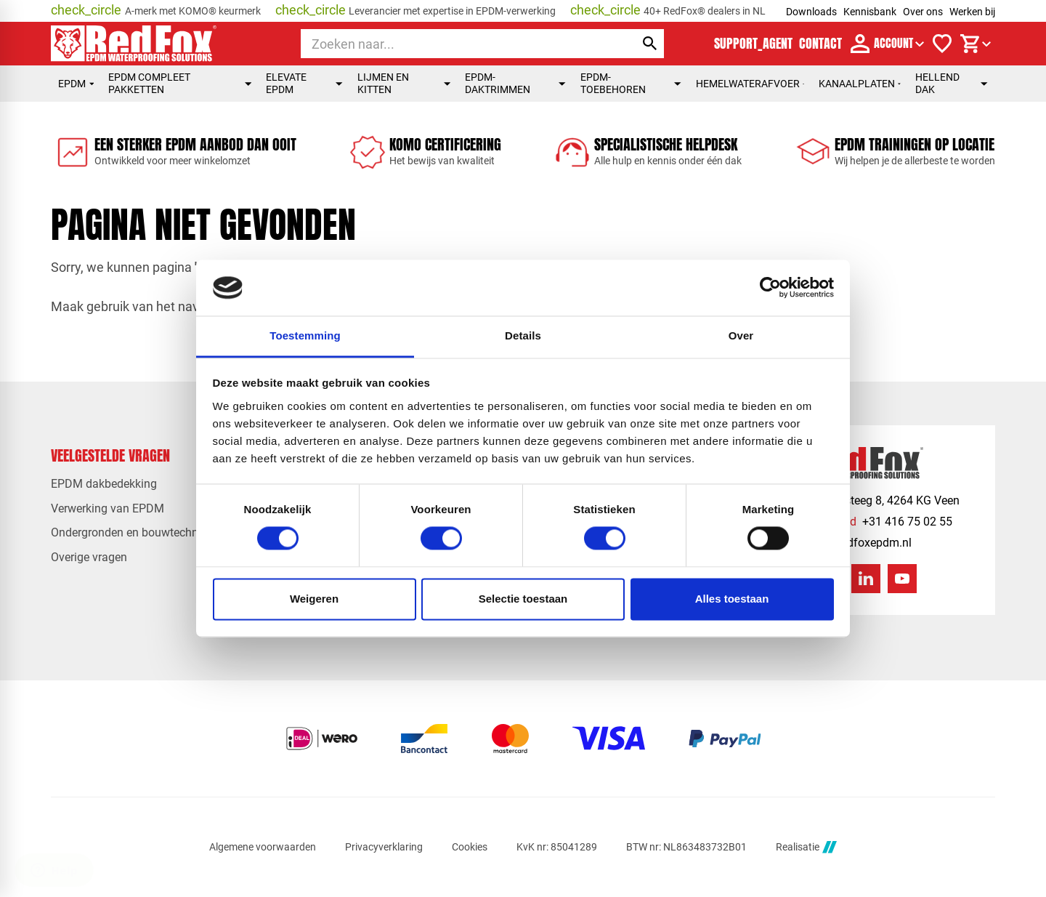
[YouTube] (902, 578)
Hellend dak (951, 83)
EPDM (76, 83)
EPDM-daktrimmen (515, 83)
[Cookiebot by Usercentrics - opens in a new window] (770, 288)
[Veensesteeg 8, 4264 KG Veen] (869, 500)
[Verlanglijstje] (942, 43)
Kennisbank (869, 11)
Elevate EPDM (304, 83)
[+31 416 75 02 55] (865, 521)
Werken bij (972, 11)
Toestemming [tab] (305, 335)
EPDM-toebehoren (630, 83)
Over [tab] (741, 335)
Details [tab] (523, 335)
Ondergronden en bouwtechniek (132, 532)
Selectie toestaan (523, 598)
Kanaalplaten (860, 83)
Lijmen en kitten (403, 83)
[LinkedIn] (865, 578)
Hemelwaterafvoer (750, 83)
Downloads (811, 11)
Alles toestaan (732, 598)
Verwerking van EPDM (107, 508)
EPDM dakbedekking (104, 484)
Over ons (923, 11)
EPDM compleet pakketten (179, 83)
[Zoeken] (454, 43)
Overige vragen (89, 557)
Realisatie (806, 847)
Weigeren (314, 598)
